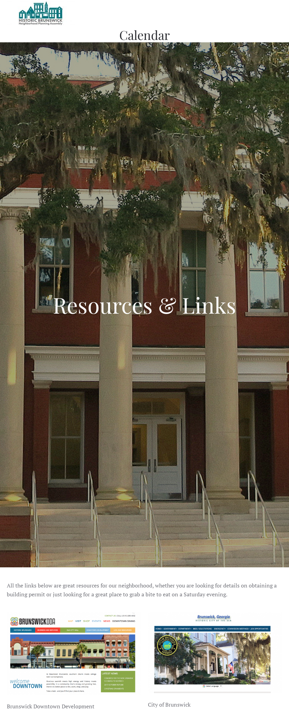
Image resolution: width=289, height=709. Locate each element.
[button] (278, 13)
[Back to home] (41, 13)
